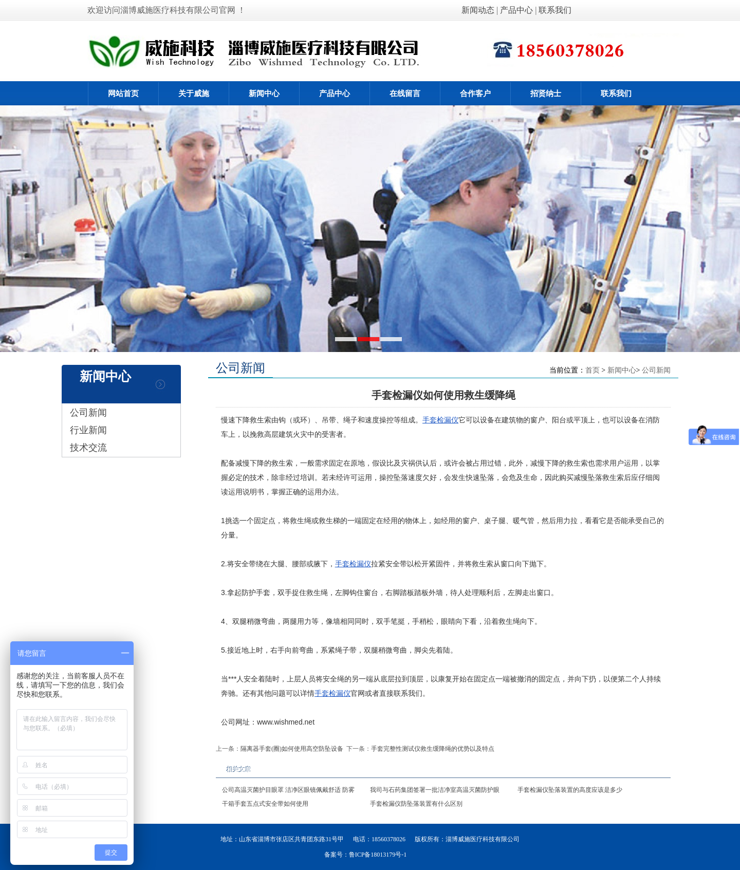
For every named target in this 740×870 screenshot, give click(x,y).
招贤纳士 (545, 93)
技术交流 (88, 447)
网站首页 (123, 93)
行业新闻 (88, 430)
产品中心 (516, 10)
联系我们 (555, 10)
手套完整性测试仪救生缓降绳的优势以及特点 (432, 748)
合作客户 (475, 93)
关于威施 (193, 93)
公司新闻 (88, 413)
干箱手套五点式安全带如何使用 (265, 803)
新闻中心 (264, 93)
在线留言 (405, 93)
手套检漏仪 (440, 420)
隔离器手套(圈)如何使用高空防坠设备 (291, 748)
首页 (592, 370)
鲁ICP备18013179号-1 (378, 854)
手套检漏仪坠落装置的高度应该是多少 (569, 789)
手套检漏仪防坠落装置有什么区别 (416, 803)
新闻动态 (478, 10)
